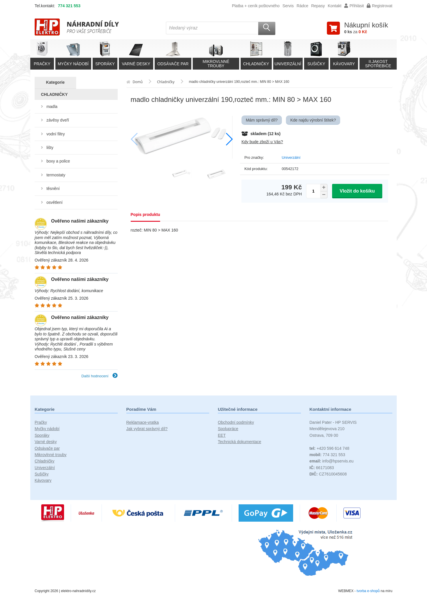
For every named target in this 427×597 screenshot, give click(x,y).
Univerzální (291, 157)
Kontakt (334, 5)
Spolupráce (228, 428)
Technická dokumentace (239, 441)
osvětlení (54, 202)
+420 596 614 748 (329, 448)
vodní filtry (55, 134)
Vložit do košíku (357, 191)
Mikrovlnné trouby (51, 454)
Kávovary (43, 480)
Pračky (41, 422)
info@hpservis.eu (332, 461)
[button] (229, 139)
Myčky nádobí (47, 428)
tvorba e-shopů (368, 591)
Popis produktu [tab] (145, 214)
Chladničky (44, 461)
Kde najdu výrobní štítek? (313, 120)
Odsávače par (47, 448)
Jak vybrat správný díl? (147, 428)
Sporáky (42, 435)
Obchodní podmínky (236, 422)
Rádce (302, 5)
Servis (288, 5)
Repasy (318, 5)
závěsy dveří (57, 120)
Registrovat (379, 5)
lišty (49, 147)
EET (222, 435)
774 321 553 (69, 5)
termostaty (55, 175)
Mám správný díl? (262, 120)
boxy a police (58, 161)
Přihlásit (354, 5)
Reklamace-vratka (142, 422)
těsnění (53, 188)
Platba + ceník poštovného (256, 5)
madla (51, 106)
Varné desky (46, 441)
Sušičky (41, 474)
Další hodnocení (99, 376)
